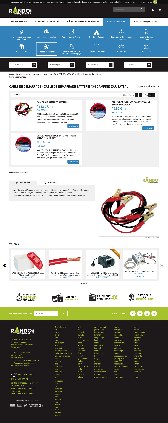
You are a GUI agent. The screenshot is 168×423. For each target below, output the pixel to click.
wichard (58, 412)
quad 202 (118, 361)
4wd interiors (60, 327)
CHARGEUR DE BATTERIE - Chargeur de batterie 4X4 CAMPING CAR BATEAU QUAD (102, 274)
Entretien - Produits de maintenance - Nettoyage (71, 49)
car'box (58, 361)
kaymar (97, 335)
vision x (58, 399)
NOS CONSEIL (51, 182)
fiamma (81, 348)
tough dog (59, 381)
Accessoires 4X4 (19, 21)
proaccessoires (120, 356)
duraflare (81, 335)
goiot (80, 364)
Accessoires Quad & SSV (145, 21)
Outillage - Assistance (46, 48)
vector (57, 394)
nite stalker (118, 335)
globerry (81, 361)
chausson (59, 366)
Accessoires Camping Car (47, 21)
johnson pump (100, 332)
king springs (99, 337)
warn (57, 407)
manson (97, 364)
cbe (56, 364)
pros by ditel (119, 359)
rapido (116, 369)
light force (98, 353)
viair (56, 397)
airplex (57, 332)
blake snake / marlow (64, 353)
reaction (117, 374)
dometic (81, 332)
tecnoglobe (139, 369)
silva (136, 345)
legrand (97, 348)
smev (136, 348)
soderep (137, 351)
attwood (58, 348)
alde (56, 337)
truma (57, 384)
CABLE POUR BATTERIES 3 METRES (52, 102)
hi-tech (81, 374)
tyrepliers (59, 389)
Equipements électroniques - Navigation (121, 34)
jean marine (99, 330)
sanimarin (138, 335)
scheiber (137, 337)
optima (117, 345)
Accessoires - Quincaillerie (46, 33)
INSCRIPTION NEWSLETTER (20, 314)
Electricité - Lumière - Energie (146, 34)
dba (79, 330)
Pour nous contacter (22, 352)
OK (155, 2)
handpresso (83, 366)
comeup (58, 372)
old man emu (119, 343)
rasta (116, 372)
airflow (58, 330)
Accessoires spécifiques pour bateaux (21, 34)
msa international (101, 377)
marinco (97, 366)
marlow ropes (100, 372)
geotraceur (82, 359)
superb (137, 361)
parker (117, 353)
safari (136, 330)
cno (56, 369)
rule (136, 327)
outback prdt (119, 351)
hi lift (80, 372)
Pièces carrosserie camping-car (83, 21)
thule (136, 374)
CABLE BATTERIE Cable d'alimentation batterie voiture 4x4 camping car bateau (65, 274)
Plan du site (18, 358)
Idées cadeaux (21, 48)
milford (97, 374)
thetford (137, 372)
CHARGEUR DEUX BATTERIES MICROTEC (140, 272)
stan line (137, 353)
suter (136, 364)
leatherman (99, 345)
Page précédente (148, 86)
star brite (138, 356)
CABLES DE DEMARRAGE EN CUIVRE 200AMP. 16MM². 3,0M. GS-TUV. (131, 103)
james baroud (100, 327)
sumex (137, 359)
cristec (57, 374)
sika (136, 343)
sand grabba (139, 332)
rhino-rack (118, 377)
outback (117, 348)
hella (80, 369)
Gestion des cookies (22, 366)
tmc (136, 377)
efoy (80, 337)
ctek (56, 377)
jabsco (80, 377)
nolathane (118, 337)
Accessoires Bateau (116, 21)
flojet (80, 353)
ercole (80, 345)
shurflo (137, 340)
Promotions (146, 48)
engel (80, 343)
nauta (116, 327)
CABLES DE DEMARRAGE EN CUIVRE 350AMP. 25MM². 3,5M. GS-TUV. (56, 137)
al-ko (57, 335)
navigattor (118, 330)
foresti (80, 356)
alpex (57, 340)
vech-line (58, 391)
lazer (96, 343)
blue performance (62, 356)
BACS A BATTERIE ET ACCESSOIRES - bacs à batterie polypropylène (28, 274)
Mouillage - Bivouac (96, 33)
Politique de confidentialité (25, 363)
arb (56, 345)
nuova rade (119, 340)
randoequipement (121, 366)
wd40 (57, 410)
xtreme (58, 415)
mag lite (97, 359)
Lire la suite (73, 126)
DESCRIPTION (23, 182)
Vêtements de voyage (96, 48)
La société (18, 355)
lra (95, 356)
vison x (58, 402)
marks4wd (98, 369)
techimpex (138, 366)
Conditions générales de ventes (27, 360)
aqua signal (59, 343)
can (56, 359)
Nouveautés (121, 48)
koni (96, 340)
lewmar (97, 351)
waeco (57, 405)
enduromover (83, 340)
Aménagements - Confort (71, 33)
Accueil (13, 74)
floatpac (81, 351)
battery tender (61, 351)
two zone (59, 386)
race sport (118, 364)
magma (97, 361)
